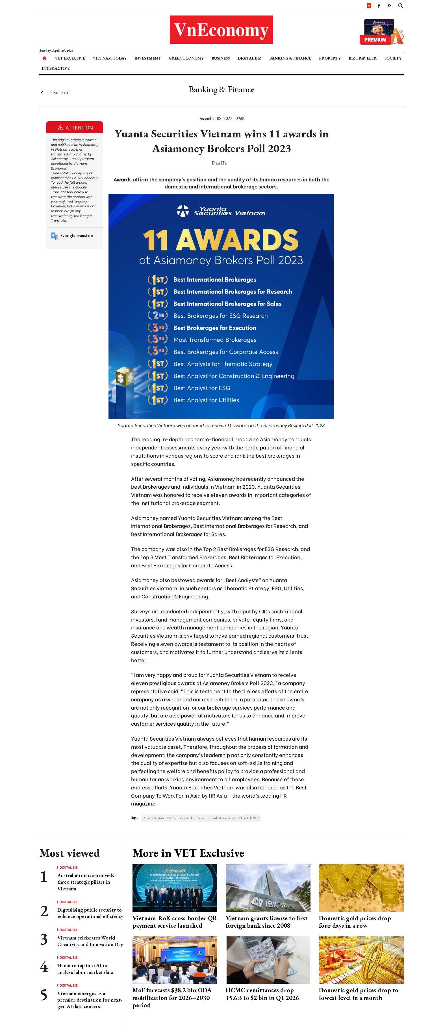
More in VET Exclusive (188, 853)
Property (330, 58)
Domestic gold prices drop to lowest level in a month (358, 994)
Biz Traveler (363, 58)
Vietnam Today (110, 58)
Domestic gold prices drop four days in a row (355, 922)
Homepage (54, 92)
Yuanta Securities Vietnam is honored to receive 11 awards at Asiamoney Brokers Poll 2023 (201, 818)
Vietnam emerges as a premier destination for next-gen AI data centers (89, 1000)
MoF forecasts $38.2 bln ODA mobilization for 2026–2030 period (172, 997)
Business (221, 58)
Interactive (56, 68)
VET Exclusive (70, 58)
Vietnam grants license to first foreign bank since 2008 (267, 922)
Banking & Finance (290, 58)
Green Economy (186, 58)
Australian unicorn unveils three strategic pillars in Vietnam (85, 882)
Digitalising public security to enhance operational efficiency (90, 913)
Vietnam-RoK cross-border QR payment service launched (175, 922)
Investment (147, 58)
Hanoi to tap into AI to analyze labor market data (85, 968)
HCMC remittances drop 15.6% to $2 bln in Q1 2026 (262, 994)
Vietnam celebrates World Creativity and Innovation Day (90, 940)
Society (393, 58)
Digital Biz (249, 58)
